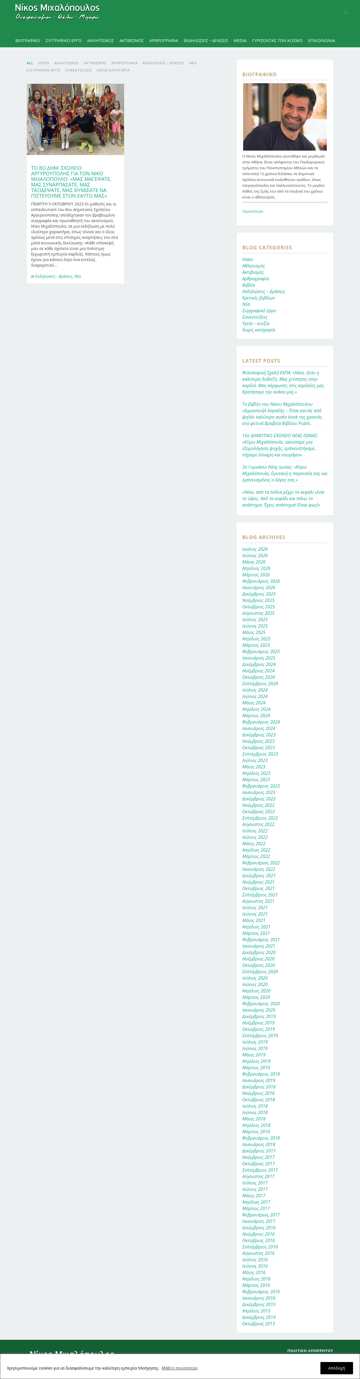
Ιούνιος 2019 (255, 1048)
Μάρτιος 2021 (256, 933)
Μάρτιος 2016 (256, 1285)
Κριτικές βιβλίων (258, 298)
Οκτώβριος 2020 (258, 965)
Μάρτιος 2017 (256, 1208)
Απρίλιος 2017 (256, 1202)
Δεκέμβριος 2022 (259, 799)
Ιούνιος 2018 (255, 1112)
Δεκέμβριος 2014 (259, 1317)
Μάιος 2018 (253, 1119)
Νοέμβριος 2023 (258, 741)
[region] (180, 1366)
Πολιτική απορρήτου (310, 1351)
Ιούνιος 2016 (255, 1266)
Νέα (77, 276)
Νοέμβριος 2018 (258, 1093)
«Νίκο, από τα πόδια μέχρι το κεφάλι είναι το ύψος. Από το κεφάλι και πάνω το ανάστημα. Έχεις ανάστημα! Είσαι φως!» (283, 498)
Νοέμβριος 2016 (258, 1234)
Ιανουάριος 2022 (258, 869)
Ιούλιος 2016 (255, 1260)
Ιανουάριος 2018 (258, 1144)
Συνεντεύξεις (254, 317)
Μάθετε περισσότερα (180, 1368)
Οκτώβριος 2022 (258, 811)
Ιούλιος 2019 (255, 1042)
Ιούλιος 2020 (255, 978)
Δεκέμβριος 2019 (259, 1016)
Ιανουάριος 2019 (258, 1080)
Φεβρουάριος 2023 (261, 786)
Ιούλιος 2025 (255, 619)
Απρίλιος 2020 (256, 991)
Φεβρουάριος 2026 (261, 581)
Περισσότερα (252, 211)
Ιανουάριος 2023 (258, 792)
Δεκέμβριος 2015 (259, 1304)
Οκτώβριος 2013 (258, 1324)
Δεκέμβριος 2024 (259, 664)
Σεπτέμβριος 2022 (260, 818)
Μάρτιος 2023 (256, 779)
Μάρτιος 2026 (256, 575)
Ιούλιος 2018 (255, 1106)
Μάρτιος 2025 (256, 645)
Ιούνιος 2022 (255, 837)
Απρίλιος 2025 (256, 639)
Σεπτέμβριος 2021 (260, 895)
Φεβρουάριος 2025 (261, 651)
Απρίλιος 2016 (256, 1279)
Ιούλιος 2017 (255, 1183)
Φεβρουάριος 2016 (261, 1292)
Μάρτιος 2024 (256, 715)
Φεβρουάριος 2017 (261, 1215)
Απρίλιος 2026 (256, 568)
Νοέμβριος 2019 (258, 1023)
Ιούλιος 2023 (255, 760)
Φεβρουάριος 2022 (261, 863)
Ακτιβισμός (253, 272)
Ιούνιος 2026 (255, 555)
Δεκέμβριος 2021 (259, 875)
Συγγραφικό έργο (259, 311)
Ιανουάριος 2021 (258, 946)
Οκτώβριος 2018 (258, 1100)
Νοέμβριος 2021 (258, 882)
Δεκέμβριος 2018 (259, 1087)
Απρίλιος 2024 (256, 709)
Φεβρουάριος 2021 (261, 939)
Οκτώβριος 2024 (258, 677)
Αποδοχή (336, 1368)
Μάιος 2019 (253, 1055)
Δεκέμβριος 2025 (259, 594)
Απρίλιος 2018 (256, 1125)
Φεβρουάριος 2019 (261, 1074)
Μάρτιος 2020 (256, 997)
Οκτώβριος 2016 (258, 1240)
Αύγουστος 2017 (258, 1176)
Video (247, 259)
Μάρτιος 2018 (256, 1132)
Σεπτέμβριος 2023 (260, 754)
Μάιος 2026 (253, 562)
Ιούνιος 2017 (255, 1189)
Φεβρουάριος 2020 (261, 1004)
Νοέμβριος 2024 (258, 671)
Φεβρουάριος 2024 (261, 722)
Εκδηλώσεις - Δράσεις (54, 276)
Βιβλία (248, 285)
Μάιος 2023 (253, 767)
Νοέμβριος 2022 (258, 805)
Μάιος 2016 (253, 1272)
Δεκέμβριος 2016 (259, 1228)
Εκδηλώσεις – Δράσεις (263, 291)
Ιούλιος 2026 (255, 549)
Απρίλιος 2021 (256, 927)
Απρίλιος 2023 (256, 773)
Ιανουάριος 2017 (258, 1221)
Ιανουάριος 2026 (258, 587)
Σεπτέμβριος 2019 (260, 1036)
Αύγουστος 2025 (258, 613)
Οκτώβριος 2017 (258, 1164)
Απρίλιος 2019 (256, 1061)
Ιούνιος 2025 (255, 626)
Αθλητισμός (253, 266)
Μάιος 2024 (253, 703)
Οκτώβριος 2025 (258, 607)
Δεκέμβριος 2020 (259, 952)
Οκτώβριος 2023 (258, 747)
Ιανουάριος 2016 (258, 1298)
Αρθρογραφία (255, 279)
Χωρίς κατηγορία (258, 330)
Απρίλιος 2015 (256, 1311)
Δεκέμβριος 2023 (259, 735)
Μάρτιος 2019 (256, 1068)
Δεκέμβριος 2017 (259, 1151)
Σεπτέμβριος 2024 (260, 683)
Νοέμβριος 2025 (258, 600)
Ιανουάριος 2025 (258, 658)
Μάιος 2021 (253, 920)
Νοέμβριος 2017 (258, 1157)
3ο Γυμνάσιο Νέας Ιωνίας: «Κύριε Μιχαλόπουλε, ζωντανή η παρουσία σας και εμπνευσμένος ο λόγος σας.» (285, 473)
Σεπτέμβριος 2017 (260, 1170)
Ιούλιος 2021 (255, 907)
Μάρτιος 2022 (256, 856)
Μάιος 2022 (253, 843)
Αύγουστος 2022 (258, 824)
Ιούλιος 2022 (255, 831)
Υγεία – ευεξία (255, 323)
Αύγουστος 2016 (258, 1253)
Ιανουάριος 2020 (258, 1010)
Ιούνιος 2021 (255, 914)
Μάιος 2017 (253, 1196)
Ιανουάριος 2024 (258, 728)
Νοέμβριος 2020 (258, 959)
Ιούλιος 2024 (255, 690)
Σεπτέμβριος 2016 (260, 1247)
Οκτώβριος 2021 (258, 888)
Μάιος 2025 (253, 632)
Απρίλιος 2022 (256, 850)
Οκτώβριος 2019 (258, 1029)
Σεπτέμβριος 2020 (260, 972)
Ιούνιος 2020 (255, 984)
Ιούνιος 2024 (255, 696)
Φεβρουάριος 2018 (261, 1138)
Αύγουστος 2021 (258, 901)
